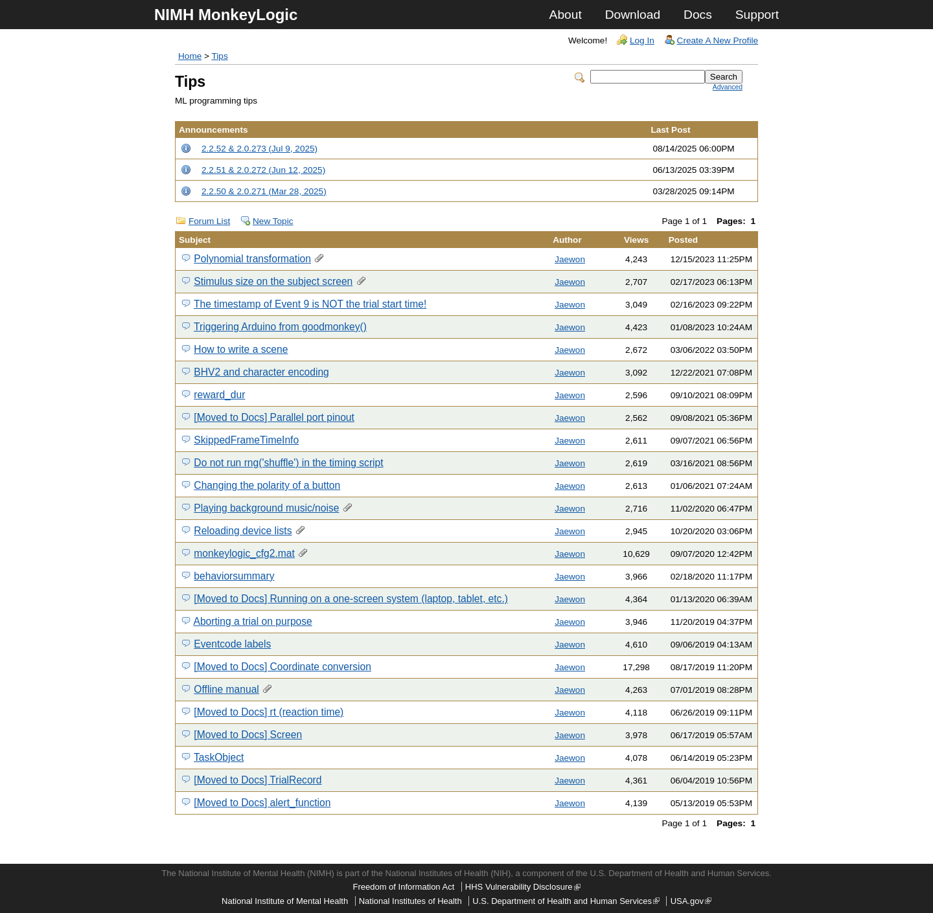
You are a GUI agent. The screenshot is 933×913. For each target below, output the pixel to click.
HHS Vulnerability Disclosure (523, 887)
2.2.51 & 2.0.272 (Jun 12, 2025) (263, 170)
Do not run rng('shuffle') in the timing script (288, 462)
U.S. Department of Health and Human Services (566, 901)
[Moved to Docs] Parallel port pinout (274, 417)
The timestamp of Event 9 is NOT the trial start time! (310, 304)
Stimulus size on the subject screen (273, 281)
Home (190, 56)
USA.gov (691, 901)
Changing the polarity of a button (267, 485)
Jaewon (570, 259)
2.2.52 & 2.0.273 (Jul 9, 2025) (259, 148)
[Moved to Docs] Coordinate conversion (282, 666)
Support (757, 14)
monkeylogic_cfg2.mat (244, 553)
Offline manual (226, 689)
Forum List (209, 221)
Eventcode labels (232, 643)
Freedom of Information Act (403, 887)
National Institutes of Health (410, 901)
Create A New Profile (717, 40)
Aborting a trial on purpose (252, 621)
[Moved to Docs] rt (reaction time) (268, 711)
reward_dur (219, 394)
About (565, 14)
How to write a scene (241, 349)
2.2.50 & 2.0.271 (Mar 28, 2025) (264, 191)
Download (632, 14)
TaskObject (219, 757)
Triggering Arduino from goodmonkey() (280, 326)
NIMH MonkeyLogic (225, 14)
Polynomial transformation (252, 258)
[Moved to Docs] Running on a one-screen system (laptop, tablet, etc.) (351, 598)
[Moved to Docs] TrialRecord (257, 779)
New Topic (273, 221)
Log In (642, 40)
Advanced (728, 87)
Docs (698, 14)
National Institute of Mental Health (285, 901)
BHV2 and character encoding (261, 372)
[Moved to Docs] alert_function (262, 802)
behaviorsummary (234, 575)
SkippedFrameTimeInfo (246, 439)
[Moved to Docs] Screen (248, 734)
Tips (220, 56)
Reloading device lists (243, 530)
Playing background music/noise (266, 507)
